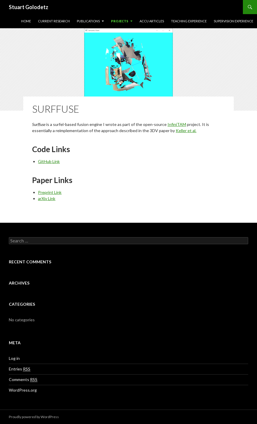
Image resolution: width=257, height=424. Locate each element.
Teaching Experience (189, 21)
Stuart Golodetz (28, 7)
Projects (119, 21)
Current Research (54, 21)
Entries (19, 369)
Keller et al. (186, 130)
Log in (14, 358)
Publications (88, 21)
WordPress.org (23, 390)
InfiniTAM (177, 124)
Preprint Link (50, 192)
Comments (23, 379)
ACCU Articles (152, 21)
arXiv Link (46, 198)
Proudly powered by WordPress (34, 417)
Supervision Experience (233, 21)
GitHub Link (49, 161)
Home (26, 21)
